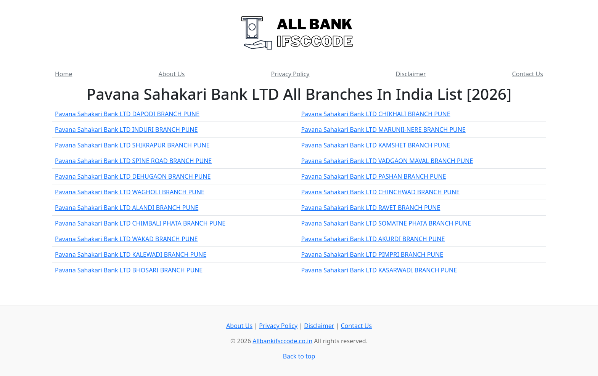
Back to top (299, 356)
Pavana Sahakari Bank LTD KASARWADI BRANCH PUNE (379, 270)
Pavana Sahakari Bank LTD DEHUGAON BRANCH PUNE (133, 176)
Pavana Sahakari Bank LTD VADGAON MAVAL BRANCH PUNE (387, 161)
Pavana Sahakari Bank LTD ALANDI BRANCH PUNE (126, 207)
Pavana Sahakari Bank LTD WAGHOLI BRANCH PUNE (129, 192)
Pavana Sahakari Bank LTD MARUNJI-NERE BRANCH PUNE (383, 129)
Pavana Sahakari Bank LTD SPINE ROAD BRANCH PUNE (133, 161)
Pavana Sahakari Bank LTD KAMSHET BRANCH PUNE (375, 145)
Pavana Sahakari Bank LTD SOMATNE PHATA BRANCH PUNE (386, 223)
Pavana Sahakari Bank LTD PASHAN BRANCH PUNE (373, 176)
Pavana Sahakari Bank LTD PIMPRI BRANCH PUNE (372, 254)
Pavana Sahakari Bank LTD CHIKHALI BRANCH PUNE (375, 114)
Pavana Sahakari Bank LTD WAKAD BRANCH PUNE (126, 239)
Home (63, 74)
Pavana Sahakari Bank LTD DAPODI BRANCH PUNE (127, 114)
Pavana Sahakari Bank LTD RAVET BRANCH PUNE (370, 207)
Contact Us (527, 74)
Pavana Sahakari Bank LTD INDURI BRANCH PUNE (126, 129)
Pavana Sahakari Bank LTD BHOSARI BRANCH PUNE (129, 270)
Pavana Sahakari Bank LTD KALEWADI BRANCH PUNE (130, 254)
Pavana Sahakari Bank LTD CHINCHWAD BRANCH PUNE (380, 192)
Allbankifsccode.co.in (282, 341)
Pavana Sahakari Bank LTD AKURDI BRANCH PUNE (373, 239)
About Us (172, 74)
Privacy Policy (290, 74)
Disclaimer (411, 74)
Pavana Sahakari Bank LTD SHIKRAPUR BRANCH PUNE (132, 145)
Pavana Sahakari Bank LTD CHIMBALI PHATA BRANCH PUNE (140, 223)
